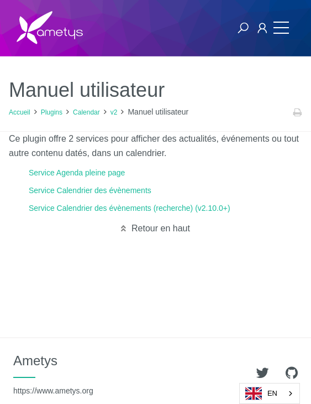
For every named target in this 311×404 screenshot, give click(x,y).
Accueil (19, 112)
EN (261, 393)
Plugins (51, 112)
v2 (114, 112)
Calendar (86, 112)
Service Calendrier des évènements (90, 190)
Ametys (53, 374)
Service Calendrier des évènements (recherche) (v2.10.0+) (129, 208)
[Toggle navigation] (281, 28)
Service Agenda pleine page (77, 172)
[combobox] (269, 393)
